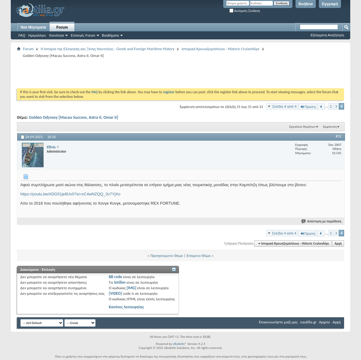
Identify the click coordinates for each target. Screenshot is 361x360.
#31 (338, 136)
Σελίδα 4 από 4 (284, 106)
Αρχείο (324, 322)
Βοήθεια (306, 4)
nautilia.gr (308, 322)
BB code (115, 276)
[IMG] (132, 288)
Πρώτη (307, 106)
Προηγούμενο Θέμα (166, 255)
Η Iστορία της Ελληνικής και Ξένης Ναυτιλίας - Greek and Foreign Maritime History (107, 48)
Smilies (119, 282)
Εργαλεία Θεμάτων (302, 127)
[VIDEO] (115, 293)
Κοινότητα (56, 35)
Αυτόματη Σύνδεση (244, 11)
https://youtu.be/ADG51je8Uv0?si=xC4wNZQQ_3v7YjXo (70, 194)
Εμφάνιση (330, 127)
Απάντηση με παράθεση (321, 221)
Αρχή (338, 244)
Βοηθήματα (110, 35)
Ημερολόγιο (37, 35)
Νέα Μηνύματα (33, 27)
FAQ (21, 35)
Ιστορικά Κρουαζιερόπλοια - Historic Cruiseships (220, 48)
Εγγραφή (330, 4)
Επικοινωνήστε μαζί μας (278, 322)
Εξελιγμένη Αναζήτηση (327, 35)
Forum (62, 27)
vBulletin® (180, 344)
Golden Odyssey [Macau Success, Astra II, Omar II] (73, 117)
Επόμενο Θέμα (199, 255)
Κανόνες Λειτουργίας (126, 307)
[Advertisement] (129, 73)
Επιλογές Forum (83, 35)
